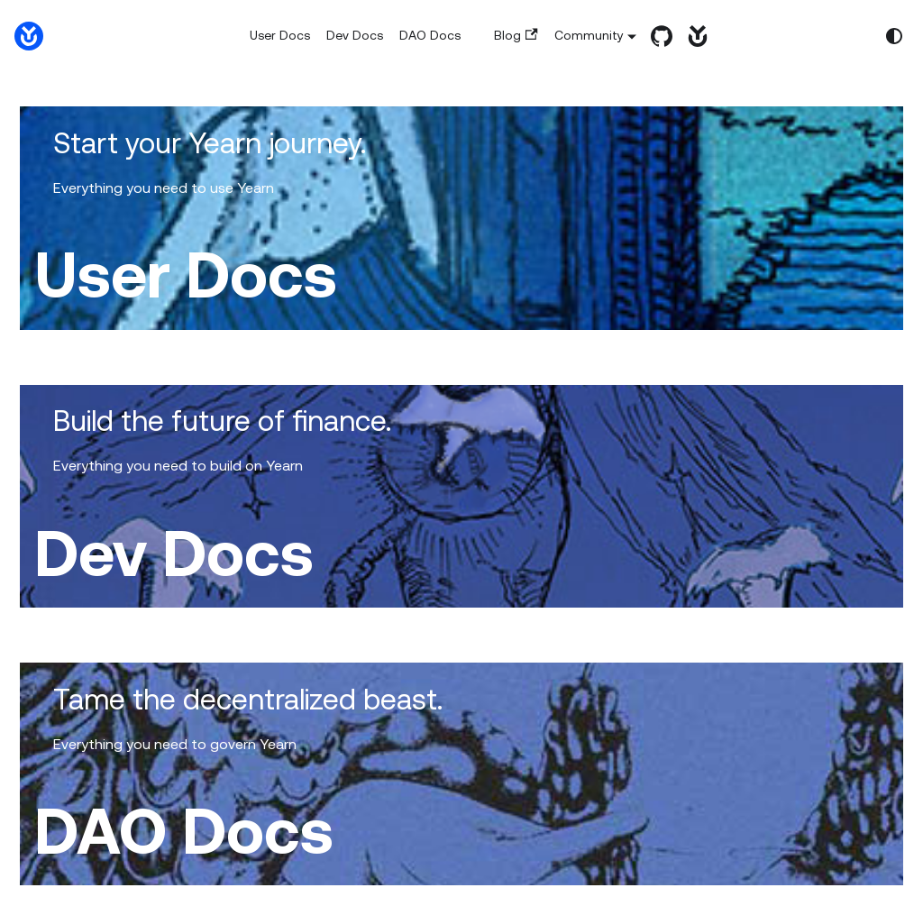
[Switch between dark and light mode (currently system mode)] (894, 36)
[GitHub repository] (657, 36)
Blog (515, 35)
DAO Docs (430, 35)
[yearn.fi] (693, 36)
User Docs (280, 35)
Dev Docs (354, 35)
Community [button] (589, 35)
